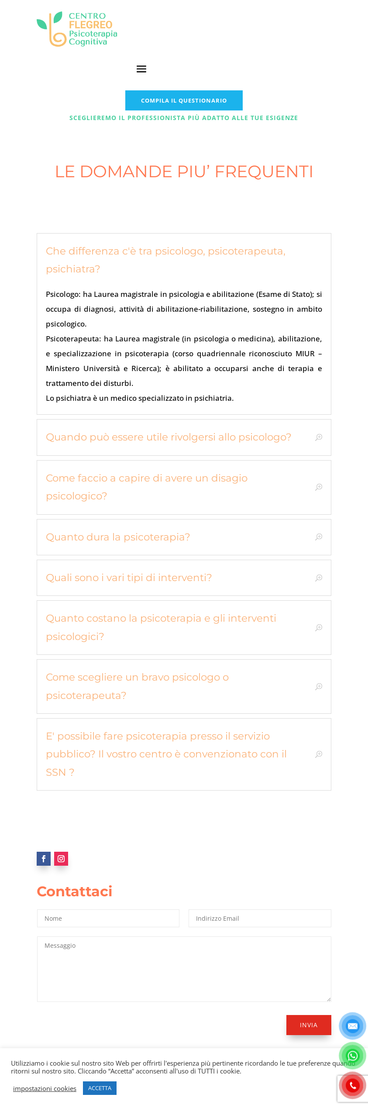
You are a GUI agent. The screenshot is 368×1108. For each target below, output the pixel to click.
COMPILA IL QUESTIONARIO (184, 100)
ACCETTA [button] (99, 1088)
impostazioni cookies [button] (44, 1088)
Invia (309, 1025)
